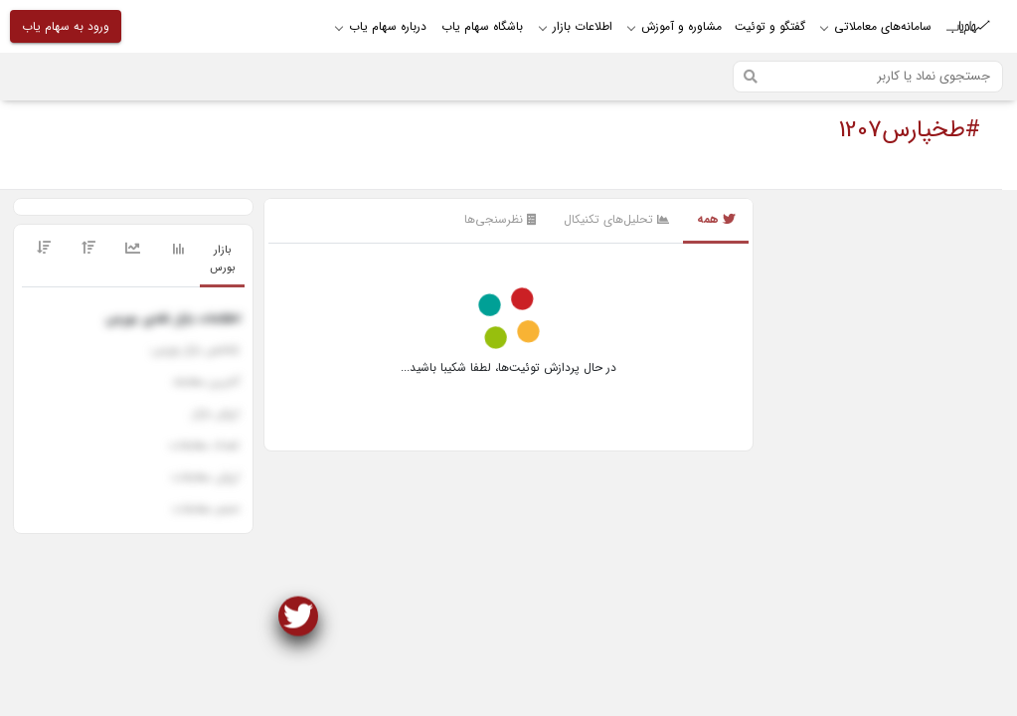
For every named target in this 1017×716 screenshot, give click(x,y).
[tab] (222, 260)
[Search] (868, 76)
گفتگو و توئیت (770, 26)
